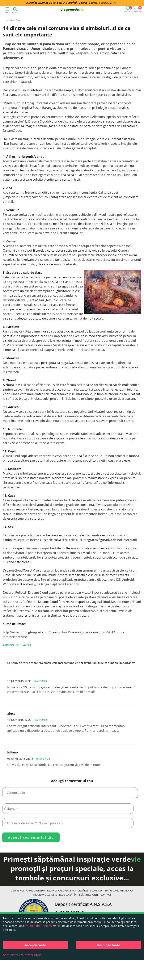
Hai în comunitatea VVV (119, 892)
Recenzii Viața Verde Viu (61, 892)
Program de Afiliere (45, 896)
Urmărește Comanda (90, 892)
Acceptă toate (35, 945)
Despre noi (17, 892)
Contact (105, 896)
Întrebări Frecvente (86, 896)
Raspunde (41, 681)
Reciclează (65, 896)
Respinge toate (108, 945)
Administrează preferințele (22, 955)
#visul (27, 645)
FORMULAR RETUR (35, 892)
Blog (18, 20)
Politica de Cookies (38, 926)
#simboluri (11, 645)
